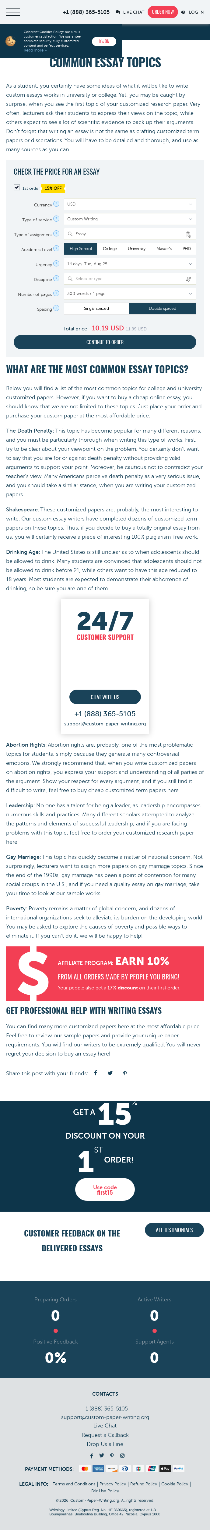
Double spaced (162, 308)
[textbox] (134, 278)
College (110, 248)
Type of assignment (33, 235)
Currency (43, 205)
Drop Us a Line (105, 1450)
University (136, 248)
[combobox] (130, 234)
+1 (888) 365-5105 (86, 12)
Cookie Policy (174, 1489)
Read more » (35, 50)
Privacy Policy (113, 1489)
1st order (39, 188)
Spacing (44, 309)
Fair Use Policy (105, 1496)
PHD (187, 248)
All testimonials (174, 1239)
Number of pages (35, 295)
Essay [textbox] (80, 234)
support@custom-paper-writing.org (105, 723)
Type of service (37, 220)
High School (81, 248)
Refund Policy (143, 1489)
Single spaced (96, 308)
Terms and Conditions (74, 1489)
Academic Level (36, 250)
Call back (105, 1441)
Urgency (44, 265)
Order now (163, 12)
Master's (163, 248)
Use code (105, 1194)
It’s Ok (104, 42)
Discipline (43, 280)
